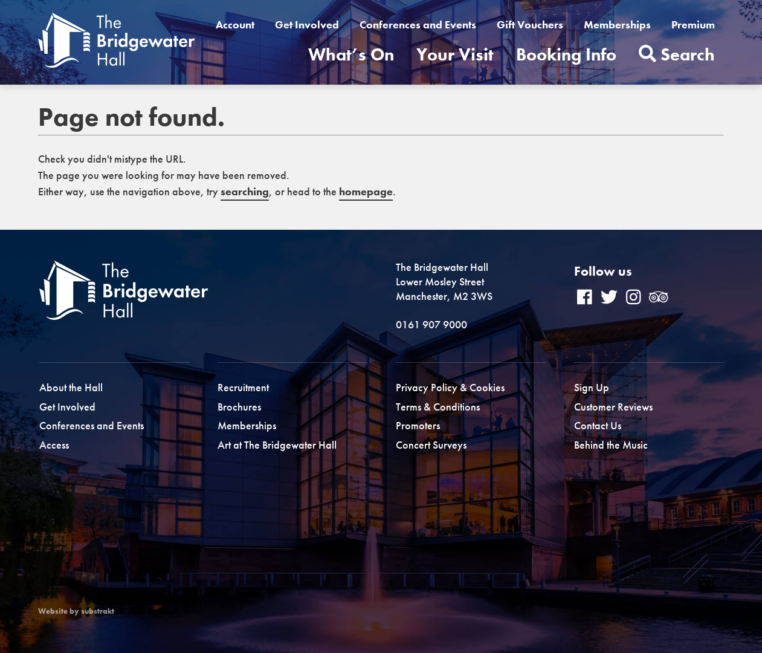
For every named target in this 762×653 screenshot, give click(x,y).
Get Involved (307, 24)
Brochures (239, 407)
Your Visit (455, 55)
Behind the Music (611, 445)
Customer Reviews (613, 407)
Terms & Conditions (438, 407)
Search (677, 55)
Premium (693, 24)
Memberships (617, 24)
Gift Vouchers (530, 24)
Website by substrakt (76, 611)
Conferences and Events (418, 24)
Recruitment (243, 387)
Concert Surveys (431, 445)
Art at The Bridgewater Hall (277, 445)
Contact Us (597, 425)
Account (235, 24)
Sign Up (591, 387)
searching (245, 191)
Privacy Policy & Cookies (450, 387)
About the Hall (71, 387)
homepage (366, 191)
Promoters (418, 425)
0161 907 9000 (431, 324)
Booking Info (566, 55)
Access (54, 445)
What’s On (351, 55)
